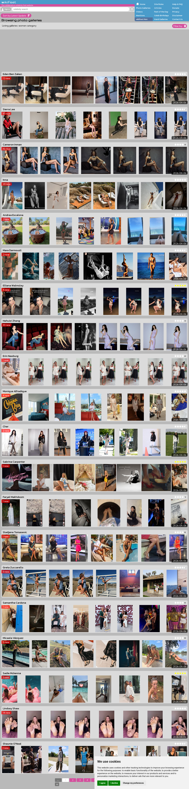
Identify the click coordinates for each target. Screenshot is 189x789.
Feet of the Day (161, 11)
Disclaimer (177, 15)
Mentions (140, 15)
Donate (175, 7)
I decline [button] (114, 783)
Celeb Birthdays (161, 15)
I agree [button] (103, 783)
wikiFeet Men (141, 19)
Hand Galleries (161, 19)
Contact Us (177, 19)
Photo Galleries (143, 7)
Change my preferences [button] (133, 783)
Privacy (175, 11)
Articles (158, 7)
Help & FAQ (177, 4)
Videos (139, 11)
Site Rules (158, 4)
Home (142, 4)
